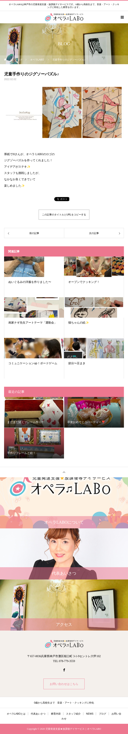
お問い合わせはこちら (64, 684)
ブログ (102, 713)
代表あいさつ (38, 713)
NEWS (89, 713)
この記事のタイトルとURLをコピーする (64, 214)
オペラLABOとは (16, 713)
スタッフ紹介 (73, 713)
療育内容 (56, 713)
